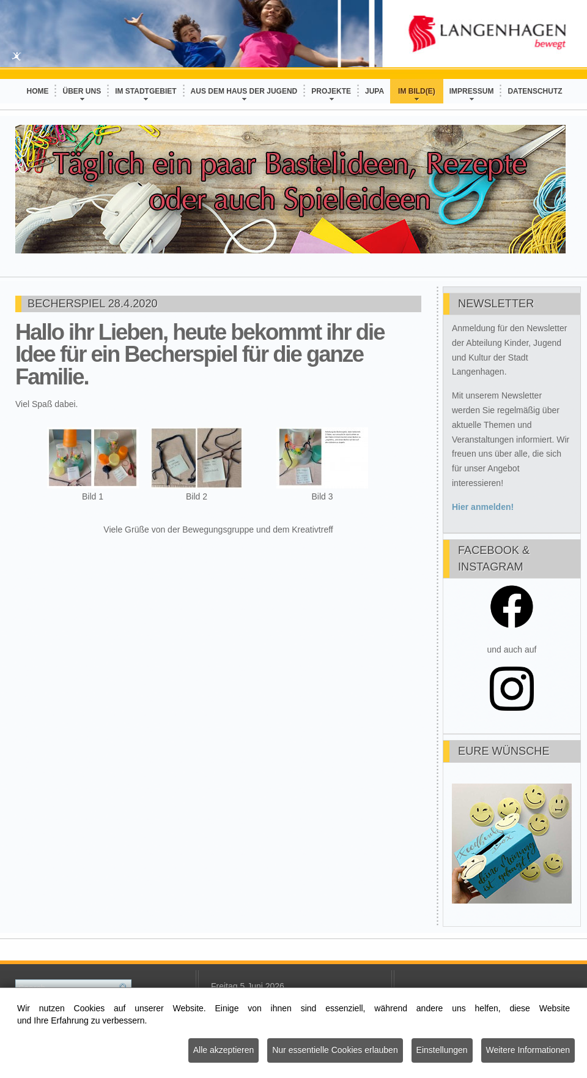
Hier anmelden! (483, 507)
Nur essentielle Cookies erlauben (334, 1050)
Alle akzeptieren (223, 1050)
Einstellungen (442, 1050)
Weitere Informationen (528, 1050)
